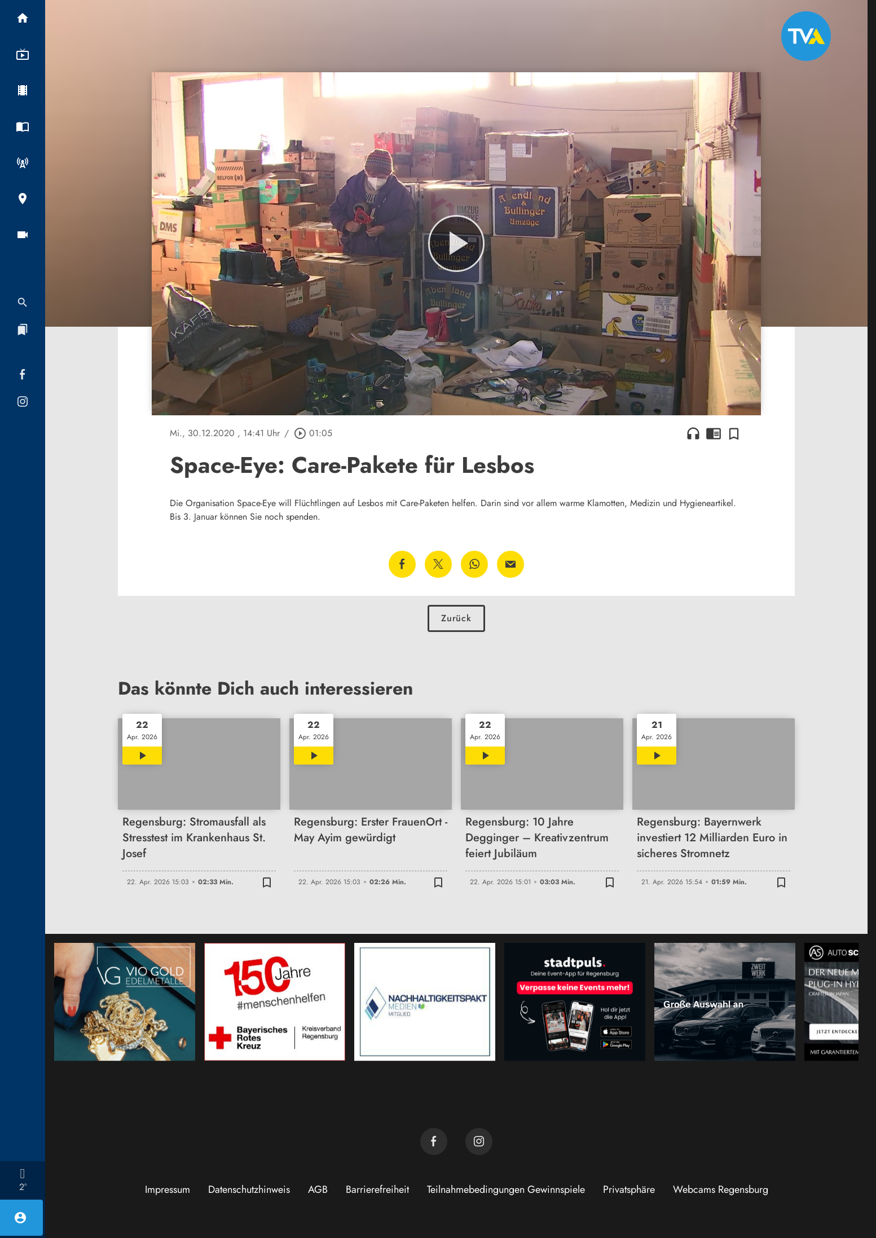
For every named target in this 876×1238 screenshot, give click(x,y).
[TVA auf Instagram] (478, 1141)
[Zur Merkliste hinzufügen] (734, 433)
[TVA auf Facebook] (433, 1141)
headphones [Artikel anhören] (693, 433)
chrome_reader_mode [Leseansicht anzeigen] (713, 433)
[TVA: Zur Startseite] (806, 36)
